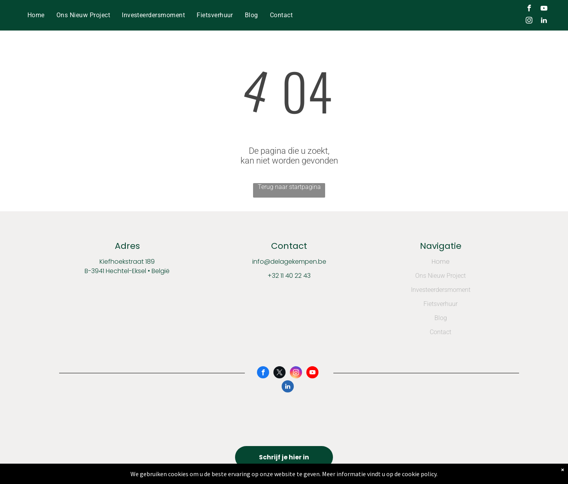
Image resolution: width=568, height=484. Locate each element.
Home (441, 261)
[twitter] (279, 373)
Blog (440, 318)
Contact (440, 332)
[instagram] (529, 21)
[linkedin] (544, 21)
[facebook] (529, 9)
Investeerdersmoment (440, 289)
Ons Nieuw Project (440, 275)
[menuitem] (36, 15)
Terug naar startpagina (289, 187)
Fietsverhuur (440, 304)
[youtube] (544, 9)
